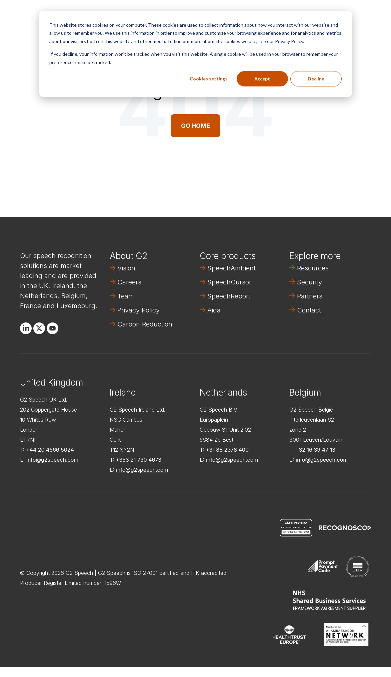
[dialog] (195, 54)
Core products (228, 256)
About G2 (129, 256)
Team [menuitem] (125, 296)
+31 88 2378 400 (227, 449)
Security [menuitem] (309, 282)
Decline (316, 78)
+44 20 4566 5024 (50, 449)
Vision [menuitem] (126, 268)
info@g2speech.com (52, 459)
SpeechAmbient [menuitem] (231, 268)
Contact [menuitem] (309, 310)
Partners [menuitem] (309, 296)
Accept (262, 78)
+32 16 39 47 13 (315, 449)
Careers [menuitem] (129, 282)
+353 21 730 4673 (138, 459)
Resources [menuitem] (313, 268)
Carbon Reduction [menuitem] (144, 324)
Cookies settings (209, 78)
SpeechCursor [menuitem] (229, 282)
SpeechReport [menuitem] (228, 296)
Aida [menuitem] (214, 310)
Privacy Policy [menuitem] (138, 310)
